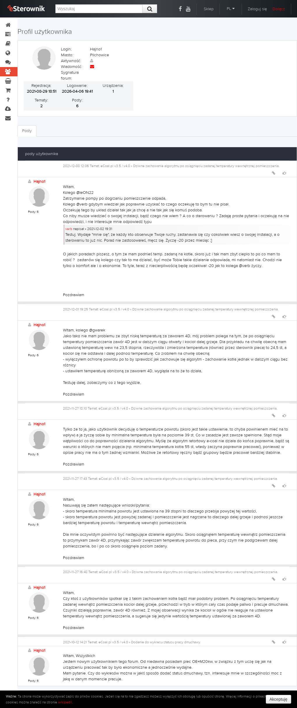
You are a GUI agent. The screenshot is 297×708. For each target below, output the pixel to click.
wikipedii (65, 702)
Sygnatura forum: (70, 75)
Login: (66, 49)
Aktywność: (71, 61)
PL (231, 8)
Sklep (209, 9)
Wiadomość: (71, 66)
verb (68, 228)
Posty (27, 130)
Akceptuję (278, 699)
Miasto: (67, 55)
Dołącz (279, 9)
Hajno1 (39, 181)
